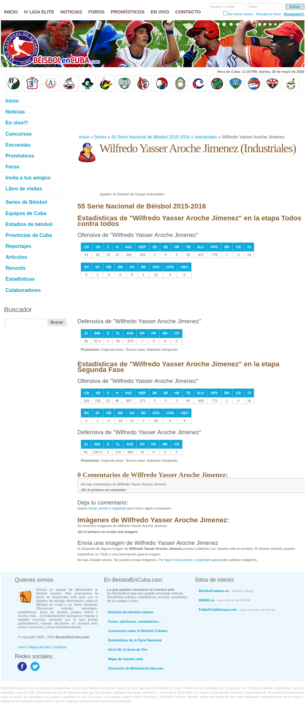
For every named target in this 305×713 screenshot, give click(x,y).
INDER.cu (224, 600)
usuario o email (223, 6)
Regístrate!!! (294, 14)
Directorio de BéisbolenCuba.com (136, 668)
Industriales (206, 136)
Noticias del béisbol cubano (131, 612)
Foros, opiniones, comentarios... (134, 621)
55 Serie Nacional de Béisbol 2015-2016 (150, 136)
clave (253, 6)
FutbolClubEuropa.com (237, 609)
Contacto (60, 647)
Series (100, 136)
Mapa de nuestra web (125, 659)
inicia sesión (182, 560)
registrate (119, 508)
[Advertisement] (98, 113)
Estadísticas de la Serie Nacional (135, 640)
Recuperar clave (268, 14)
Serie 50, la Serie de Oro (128, 649)
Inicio (84, 136)
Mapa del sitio (39, 647)
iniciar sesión (98, 508)
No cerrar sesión (240, 14)
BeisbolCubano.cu (226, 591)
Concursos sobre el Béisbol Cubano (137, 631)
